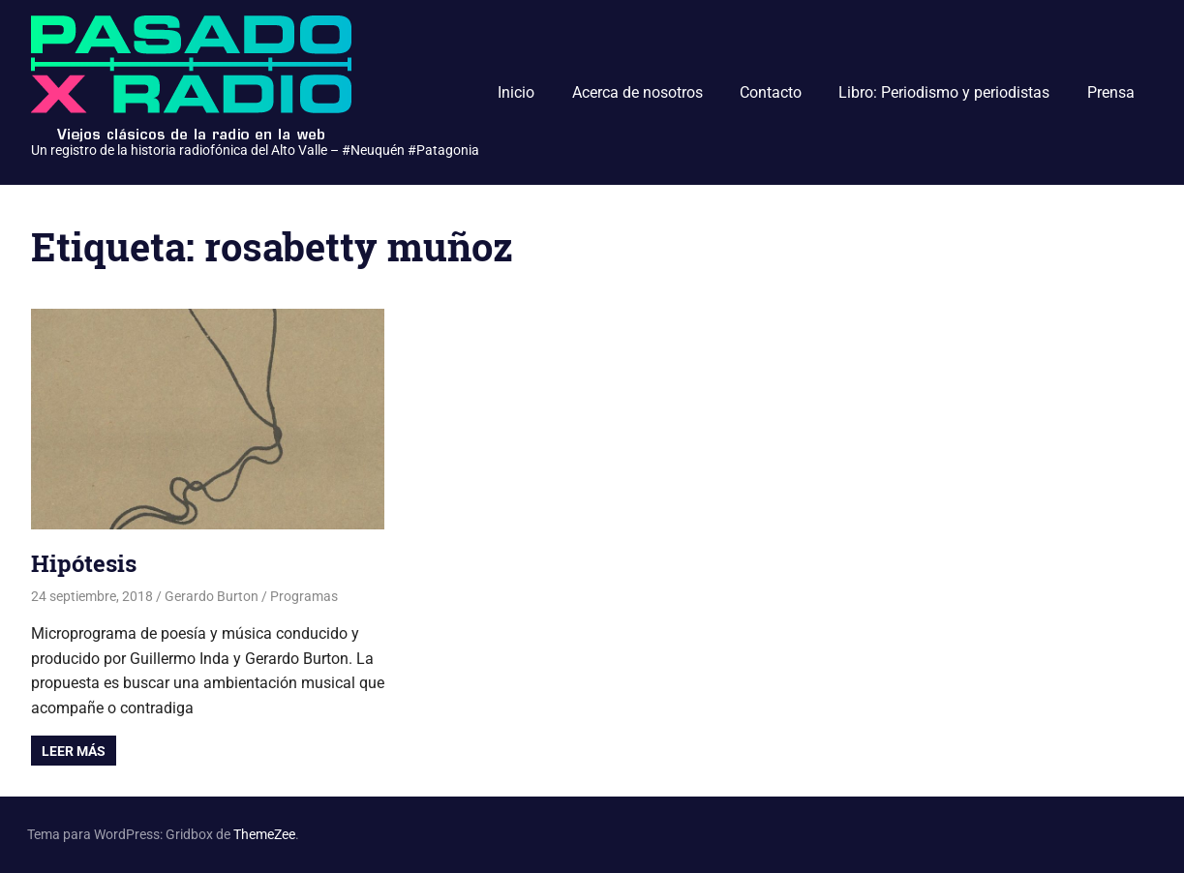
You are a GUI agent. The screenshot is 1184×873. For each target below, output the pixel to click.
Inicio (516, 92)
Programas (304, 596)
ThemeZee (264, 834)
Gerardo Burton (211, 596)
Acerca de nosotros (637, 92)
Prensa (1111, 92)
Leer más (74, 751)
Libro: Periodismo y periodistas (943, 92)
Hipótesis (84, 563)
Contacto (771, 92)
